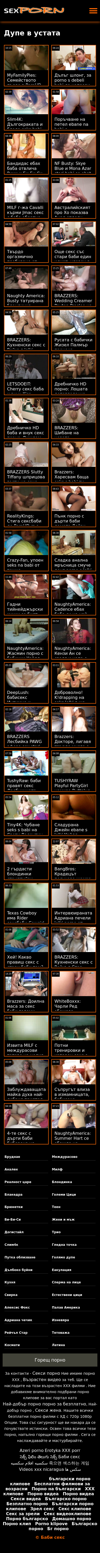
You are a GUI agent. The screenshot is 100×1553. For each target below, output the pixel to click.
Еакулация (61, 1270)
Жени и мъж (63, 1219)
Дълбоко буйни (18, 1270)
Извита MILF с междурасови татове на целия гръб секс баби (25, 1053)
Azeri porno (31, 1450)
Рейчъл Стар (15, 1333)
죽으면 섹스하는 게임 (69, 1463)
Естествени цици (67, 1295)
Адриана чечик (18, 1320)
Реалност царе (17, 1182)
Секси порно (46, 1373)
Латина (58, 1345)
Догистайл (14, 1232)
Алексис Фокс (17, 1307)
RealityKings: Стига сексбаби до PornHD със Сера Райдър (24, 524)
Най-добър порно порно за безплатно (44, 1404)
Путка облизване (19, 1257)
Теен (56, 1207)
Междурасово (64, 1157)
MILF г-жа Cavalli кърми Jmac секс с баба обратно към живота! (25, 215)
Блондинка (62, 1182)
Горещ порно (50, 1360)
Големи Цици (64, 1194)
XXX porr (71, 1450)
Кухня (9, 1282)
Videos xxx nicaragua (41, 1469)
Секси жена (48, 1410)
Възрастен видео (42, 1379)
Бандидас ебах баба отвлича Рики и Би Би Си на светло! (24, 171)
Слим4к (11, 1245)
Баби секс (69, 1456)
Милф (57, 1169)
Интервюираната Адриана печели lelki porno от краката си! (73, 920)
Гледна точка (64, 1245)
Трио (56, 1232)
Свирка (11, 1295)
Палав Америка (66, 1307)
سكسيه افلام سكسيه (29, 1463)
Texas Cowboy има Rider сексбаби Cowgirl (25, 918)
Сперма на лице (66, 1282)
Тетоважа (60, 1333)
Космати (12, 1345)
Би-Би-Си (12, 1219)
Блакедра (13, 1194)
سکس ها (73, 1469)
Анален (11, 1169)
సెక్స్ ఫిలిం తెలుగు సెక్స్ (38, 1456)
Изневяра (60, 1320)
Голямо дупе (63, 1257)
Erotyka (53, 1450)
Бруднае (12, 1157)
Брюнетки (13, 1207)
